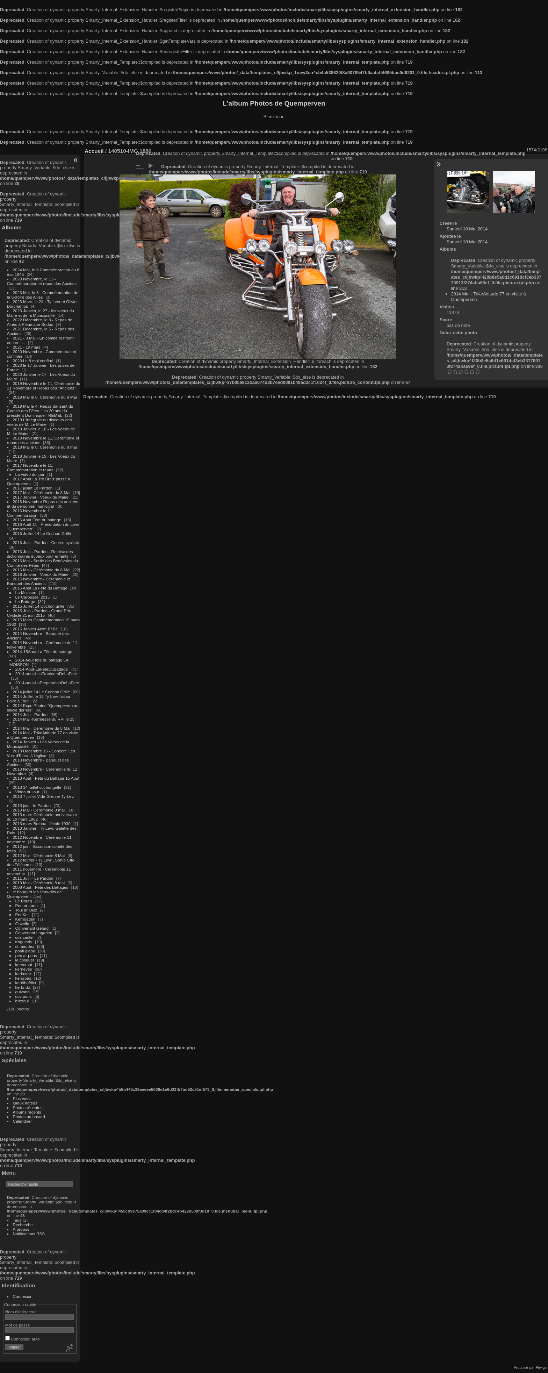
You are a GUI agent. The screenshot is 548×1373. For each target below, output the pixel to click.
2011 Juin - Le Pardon (33, 878)
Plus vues (22, 1098)
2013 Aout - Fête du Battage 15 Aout (46, 778)
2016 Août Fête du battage (37, 519)
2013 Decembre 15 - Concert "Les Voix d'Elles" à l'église (41, 753)
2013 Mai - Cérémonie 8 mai (39, 810)
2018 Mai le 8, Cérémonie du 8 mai (45, 447)
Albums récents (27, 1112)
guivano (22, 991)
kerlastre (23, 973)
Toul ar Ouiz (26, 910)
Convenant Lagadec (33, 932)
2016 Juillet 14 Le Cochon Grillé (42, 533)
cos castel (24, 937)
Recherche (23, 1224)
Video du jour (27, 791)
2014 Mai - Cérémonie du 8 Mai (42, 728)
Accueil (94, 151)
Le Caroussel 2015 (32, 597)
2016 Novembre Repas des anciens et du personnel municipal (42, 503)
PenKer (22, 914)
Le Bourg (23, 901)
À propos (21, 1229)
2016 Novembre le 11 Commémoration (29, 512)
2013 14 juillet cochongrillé (38, 787)
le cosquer (24, 960)
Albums (11, 227)
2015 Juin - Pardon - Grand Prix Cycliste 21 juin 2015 (39, 612)
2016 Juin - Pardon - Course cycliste (46, 542)
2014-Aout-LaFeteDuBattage (41, 669)
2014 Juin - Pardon (30, 714)
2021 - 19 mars (27, 347)
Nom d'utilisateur (20, 1311)
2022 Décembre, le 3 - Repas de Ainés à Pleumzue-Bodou (39, 322)
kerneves (23, 969)
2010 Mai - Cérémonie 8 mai (39, 882)
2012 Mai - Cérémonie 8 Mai (39, 855)
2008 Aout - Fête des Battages (40, 887)
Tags (17, 1220)
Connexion (23, 1296)
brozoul (22, 1001)
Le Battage (25, 601)
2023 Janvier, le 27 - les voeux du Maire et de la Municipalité (40, 312)
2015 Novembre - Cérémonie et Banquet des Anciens (39, 581)
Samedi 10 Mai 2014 (467, 228)
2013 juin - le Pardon (32, 805)
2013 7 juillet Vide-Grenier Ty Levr (44, 796)
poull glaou (25, 951)
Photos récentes (28, 1107)
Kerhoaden (25, 919)
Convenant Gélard (32, 928)
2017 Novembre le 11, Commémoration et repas (30, 467)
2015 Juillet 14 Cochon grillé (39, 606)
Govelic (22, 923)
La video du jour (30, 474)
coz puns (23, 996)
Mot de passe (17, 1325)
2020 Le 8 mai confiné (33, 360)
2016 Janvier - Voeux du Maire (41, 574)
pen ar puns (26, 955)
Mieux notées (25, 1103)
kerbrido (22, 987)
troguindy (23, 941)
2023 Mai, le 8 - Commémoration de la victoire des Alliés (42, 294)
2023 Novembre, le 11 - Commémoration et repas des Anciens (42, 281)
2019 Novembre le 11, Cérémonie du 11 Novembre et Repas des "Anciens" (43, 385)
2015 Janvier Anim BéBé (35, 629)
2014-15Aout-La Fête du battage (42, 651)
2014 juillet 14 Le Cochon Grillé (41, 691)
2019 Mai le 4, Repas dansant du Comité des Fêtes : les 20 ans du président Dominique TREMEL (40, 410)
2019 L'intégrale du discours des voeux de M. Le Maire (39, 422)
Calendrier (22, 1121)
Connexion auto (22, 1339)
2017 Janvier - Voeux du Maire (41, 497)
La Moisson (25, 592)
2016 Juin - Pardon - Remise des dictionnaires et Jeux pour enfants (40, 553)
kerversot (23, 964)
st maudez (24, 946)
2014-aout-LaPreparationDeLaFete (47, 682)
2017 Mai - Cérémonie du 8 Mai (42, 492)
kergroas (23, 978)
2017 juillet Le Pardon (33, 488)
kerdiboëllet (25, 982)
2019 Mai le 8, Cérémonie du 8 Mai (45, 397)
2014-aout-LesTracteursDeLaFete (46, 673)
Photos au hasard (29, 1116)
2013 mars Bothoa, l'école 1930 (42, 823)
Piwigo (541, 1367)
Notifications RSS (29, 1233)
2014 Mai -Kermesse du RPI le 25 (44, 719)
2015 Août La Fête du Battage (40, 588)
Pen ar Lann (26, 905)
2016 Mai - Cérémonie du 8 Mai (42, 569)
